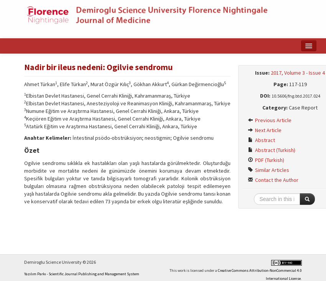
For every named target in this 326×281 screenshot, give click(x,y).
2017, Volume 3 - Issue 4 (298, 72)
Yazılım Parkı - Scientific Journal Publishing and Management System (81, 273)
